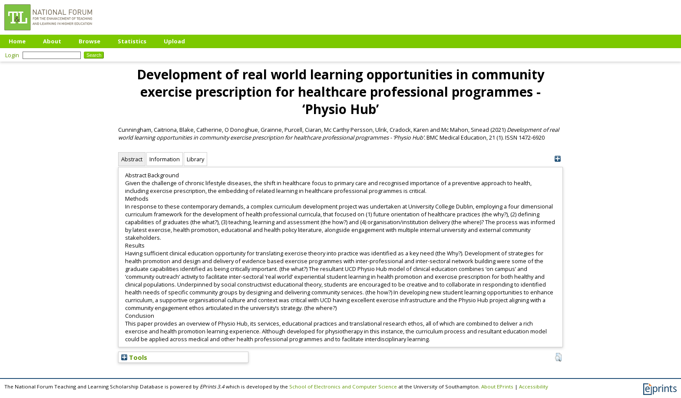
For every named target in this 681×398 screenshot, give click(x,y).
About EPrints (497, 386)
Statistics (132, 41)
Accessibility (533, 386)
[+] (557, 159)
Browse (89, 41)
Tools (134, 357)
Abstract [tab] (131, 159)
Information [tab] (164, 159)
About (52, 41)
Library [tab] (195, 159)
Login (12, 55)
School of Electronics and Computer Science (343, 386)
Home (17, 41)
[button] (558, 357)
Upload (174, 41)
